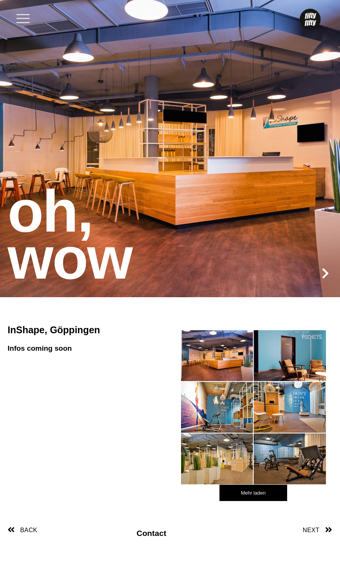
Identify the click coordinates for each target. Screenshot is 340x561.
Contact (151, 533)
